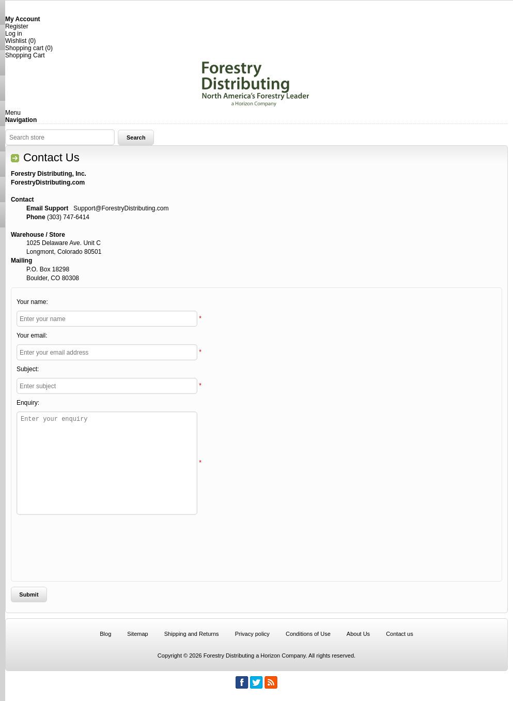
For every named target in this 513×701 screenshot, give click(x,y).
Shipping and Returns (191, 634)
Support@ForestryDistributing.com (120, 208)
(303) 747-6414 (68, 217)
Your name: (32, 302)
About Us (358, 634)
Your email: (32, 335)
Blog (105, 634)
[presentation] (252, 545)
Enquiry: (28, 402)
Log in (13, 33)
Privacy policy (252, 634)
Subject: (28, 369)
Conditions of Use (308, 634)
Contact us (399, 634)
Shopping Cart (25, 55)
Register (16, 26)
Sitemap (137, 634)
